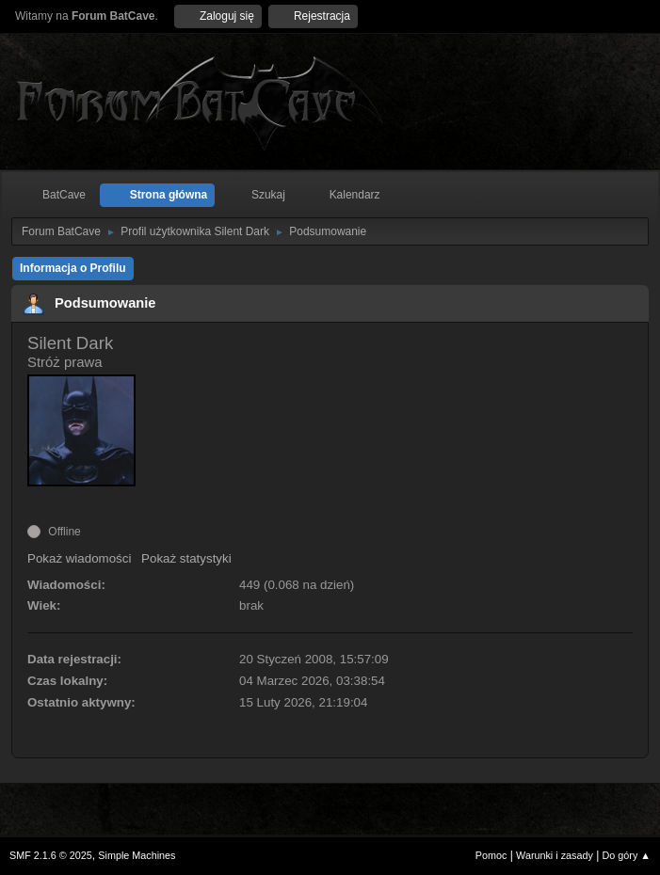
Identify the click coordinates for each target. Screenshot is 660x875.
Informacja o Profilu (73, 268)
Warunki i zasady (554, 855)
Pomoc (491, 855)
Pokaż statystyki (186, 558)
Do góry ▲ (627, 855)
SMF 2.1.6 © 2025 (50, 855)
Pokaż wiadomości (79, 558)
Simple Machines (136, 855)
